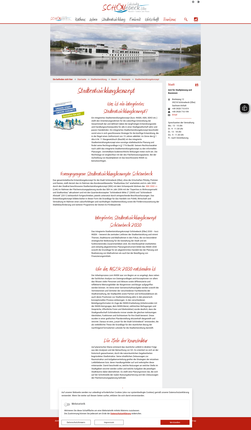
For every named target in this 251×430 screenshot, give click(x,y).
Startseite (81, 79)
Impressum (109, 422)
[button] (185, 19)
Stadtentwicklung (99, 79)
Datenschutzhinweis (76, 422)
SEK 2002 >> (151, 186)
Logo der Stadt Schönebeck (125, 7)
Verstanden (175, 422)
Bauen (114, 79)
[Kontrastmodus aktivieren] (198, 2)
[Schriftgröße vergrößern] (193, 2)
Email (174, 115)
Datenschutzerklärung (121, 413)
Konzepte (126, 79)
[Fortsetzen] (197, 72)
